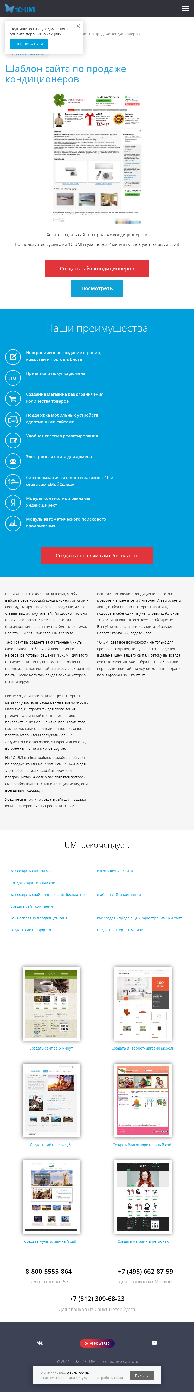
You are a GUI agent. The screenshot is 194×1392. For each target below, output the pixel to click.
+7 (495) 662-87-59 (145, 1271)
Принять (141, 1375)
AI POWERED (100, 1343)
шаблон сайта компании (119, 894)
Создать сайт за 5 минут (51, 1048)
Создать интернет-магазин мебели (143, 1048)
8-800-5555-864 (48, 1271)
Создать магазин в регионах (143, 1241)
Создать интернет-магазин (121, 929)
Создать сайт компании (31, 906)
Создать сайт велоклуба (51, 1144)
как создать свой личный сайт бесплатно (47, 894)
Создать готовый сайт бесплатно (97, 555)
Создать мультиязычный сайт (51, 1241)
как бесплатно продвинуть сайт (38, 918)
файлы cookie (78, 1373)
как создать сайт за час (31, 870)
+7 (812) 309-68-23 (97, 1298)
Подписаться (29, 44)
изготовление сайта (115, 870)
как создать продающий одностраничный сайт (139, 918)
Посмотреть (97, 288)
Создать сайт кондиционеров (97, 268)
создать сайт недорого (30, 929)
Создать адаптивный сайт (33, 882)
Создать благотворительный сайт (143, 1144)
